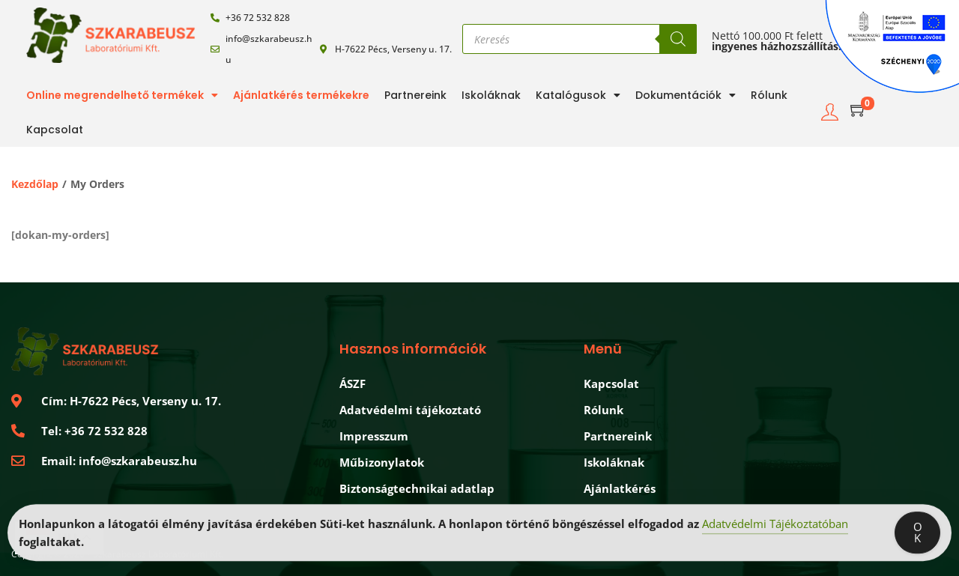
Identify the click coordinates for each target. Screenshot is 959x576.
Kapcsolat (54, 129)
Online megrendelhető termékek (122, 95)
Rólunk (769, 95)
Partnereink (415, 95)
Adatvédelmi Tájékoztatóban (775, 528)
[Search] (678, 39)
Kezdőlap (34, 184)
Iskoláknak (491, 95)
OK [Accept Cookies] (917, 537)
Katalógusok (578, 95)
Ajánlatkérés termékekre (301, 95)
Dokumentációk (685, 95)
